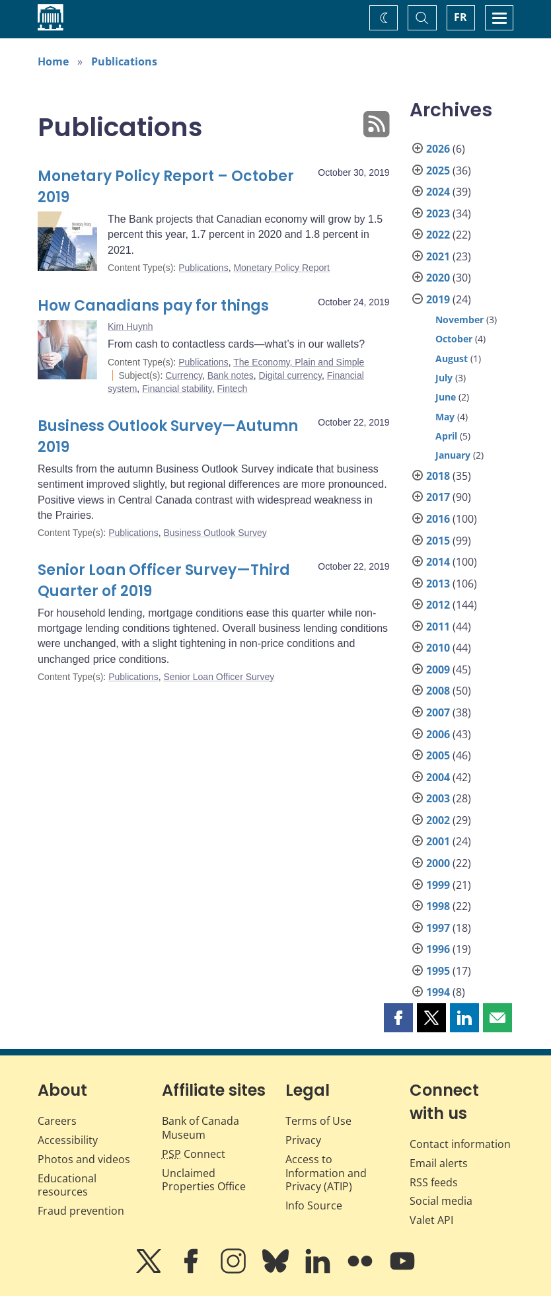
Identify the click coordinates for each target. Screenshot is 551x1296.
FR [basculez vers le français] (460, 17)
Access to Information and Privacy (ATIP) (326, 1173)
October (453, 338)
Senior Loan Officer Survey (218, 676)
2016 (438, 519)
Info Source (313, 1205)
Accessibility (68, 1140)
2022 (438, 234)
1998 (438, 906)
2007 (438, 712)
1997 (438, 928)
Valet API (431, 1220)
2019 (438, 299)
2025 (438, 170)
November (459, 319)
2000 (438, 863)
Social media (441, 1201)
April (446, 436)
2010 (438, 647)
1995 (438, 971)
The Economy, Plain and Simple (298, 362)
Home (53, 61)
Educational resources (67, 1185)
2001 (438, 841)
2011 (438, 626)
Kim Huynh (130, 326)
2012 (438, 604)
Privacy (303, 1140)
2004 (438, 777)
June (445, 397)
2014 (438, 561)
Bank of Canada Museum (200, 1128)
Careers (57, 1121)
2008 (438, 690)
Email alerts (439, 1163)
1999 (438, 885)
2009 (438, 669)
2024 (438, 191)
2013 (438, 583)
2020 (438, 277)
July (444, 377)
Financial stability (177, 388)
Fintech (232, 388)
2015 (438, 540)
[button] (398, 1017)
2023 (438, 213)
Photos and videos (84, 1159)
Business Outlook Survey (214, 532)
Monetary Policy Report (281, 267)
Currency (183, 375)
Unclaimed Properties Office (204, 1180)
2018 (438, 476)
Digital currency (290, 375)
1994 (438, 992)
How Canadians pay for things (153, 305)
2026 (438, 148)
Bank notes (230, 375)
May (445, 416)
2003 (438, 798)
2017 (438, 497)
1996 (438, 949)
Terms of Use (318, 1121)
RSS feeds (434, 1182)
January (452, 455)
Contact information (460, 1144)
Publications (124, 61)
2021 (438, 256)
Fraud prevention (81, 1210)
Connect (193, 1154)
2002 (438, 820)
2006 (438, 734)
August (451, 358)
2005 (438, 755)
